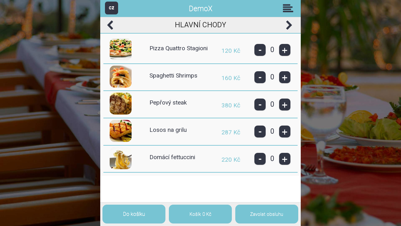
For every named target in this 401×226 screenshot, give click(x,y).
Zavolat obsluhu (266, 214)
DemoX (200, 8)
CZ (111, 7)
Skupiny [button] (289, 8)
